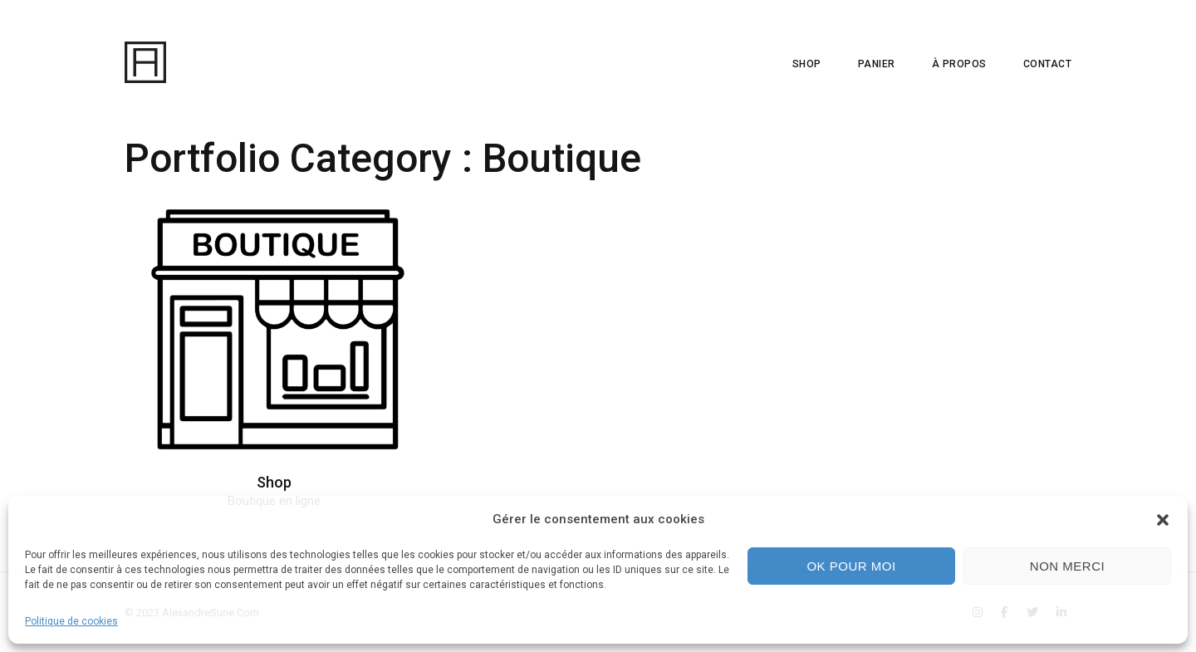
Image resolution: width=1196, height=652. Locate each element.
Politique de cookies (71, 621)
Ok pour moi (850, 566)
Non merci (1067, 566)
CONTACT (1047, 64)
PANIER (876, 64)
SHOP (806, 64)
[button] (1162, 520)
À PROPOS (959, 64)
